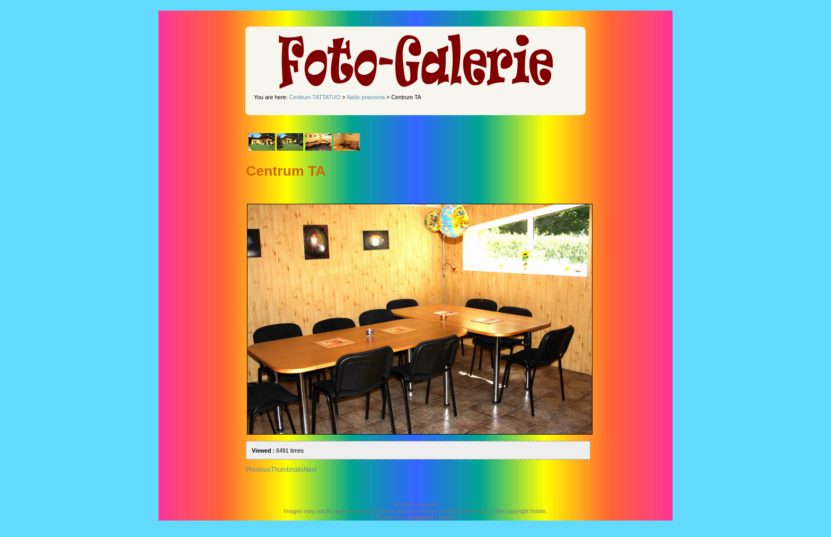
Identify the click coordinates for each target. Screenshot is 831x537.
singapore (420, 517)
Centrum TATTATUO (315, 97)
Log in (446, 517)
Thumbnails (287, 469)
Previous (258, 469)
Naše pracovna (366, 97)
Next (310, 469)
